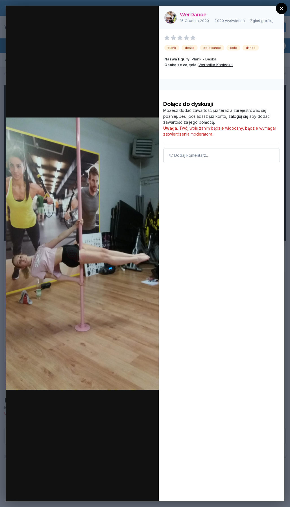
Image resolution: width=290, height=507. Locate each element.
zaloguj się (238, 116)
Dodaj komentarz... (189, 155)
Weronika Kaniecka (216, 64)
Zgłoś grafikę (262, 20)
